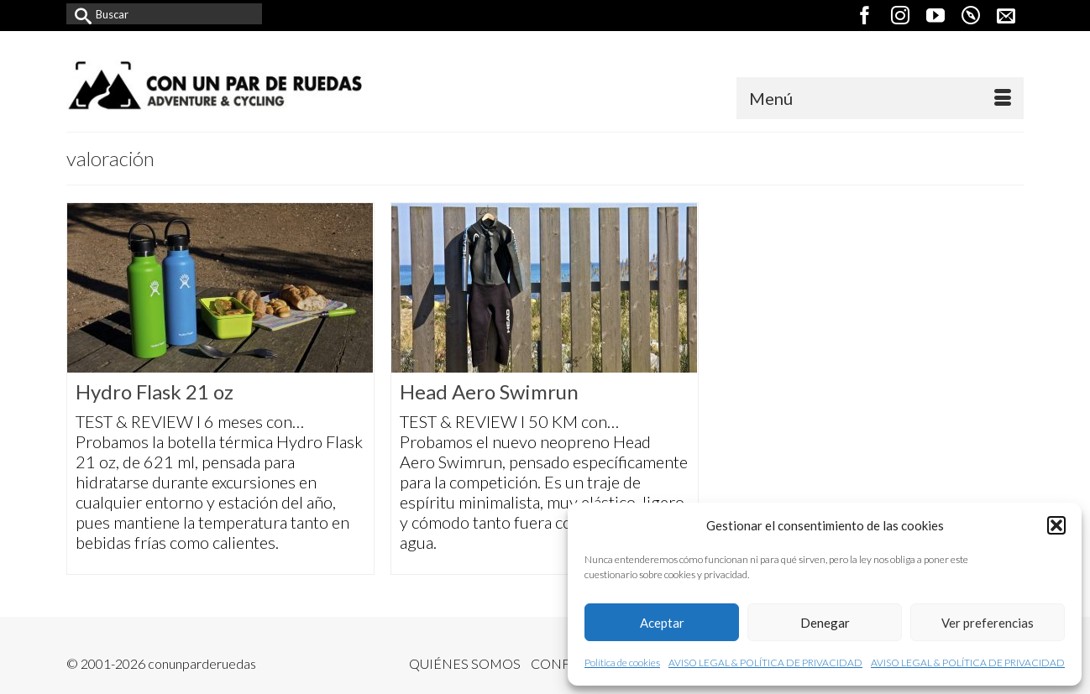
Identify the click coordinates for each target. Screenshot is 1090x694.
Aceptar (662, 622)
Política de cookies (622, 662)
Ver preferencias (987, 622)
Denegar (825, 622)
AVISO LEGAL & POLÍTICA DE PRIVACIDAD (765, 662)
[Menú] (880, 98)
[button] (1056, 525)
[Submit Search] (79, 13)
